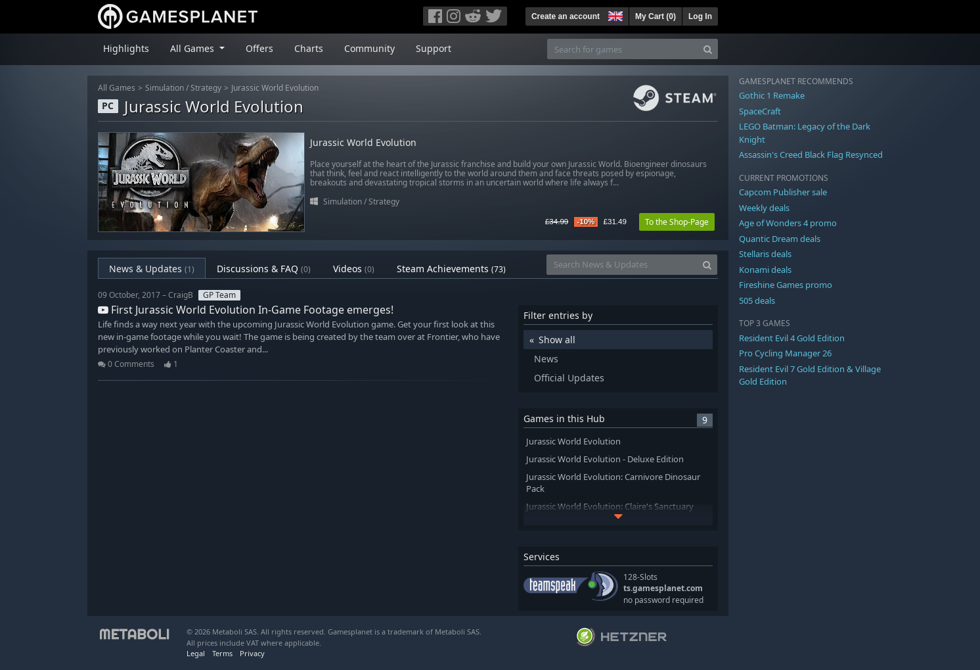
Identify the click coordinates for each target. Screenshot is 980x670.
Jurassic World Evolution (275, 88)
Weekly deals (764, 208)
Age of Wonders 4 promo (788, 223)
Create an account (565, 16)
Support (433, 48)
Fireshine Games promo (785, 285)
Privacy (252, 653)
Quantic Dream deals (779, 239)
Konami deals (765, 269)
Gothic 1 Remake (772, 95)
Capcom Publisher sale (783, 192)
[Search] (708, 49)
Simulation (164, 88)
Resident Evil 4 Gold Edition (792, 338)
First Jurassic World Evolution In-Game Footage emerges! (245, 309)
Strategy (205, 88)
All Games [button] (193, 48)
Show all (557, 339)
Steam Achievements (451, 268)
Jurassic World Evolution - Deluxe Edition (605, 459)
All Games (116, 88)
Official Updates (569, 377)
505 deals (757, 300)
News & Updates (151, 268)
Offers (259, 48)
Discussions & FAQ (264, 268)
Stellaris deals (765, 254)
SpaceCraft (760, 111)
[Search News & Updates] (622, 264)
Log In (700, 16)
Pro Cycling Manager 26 (785, 353)
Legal (196, 653)
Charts (308, 48)
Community (369, 48)
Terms (222, 653)
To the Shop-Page (677, 221)
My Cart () (655, 16)
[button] (614, 14)
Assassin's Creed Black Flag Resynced (811, 154)
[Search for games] (622, 49)
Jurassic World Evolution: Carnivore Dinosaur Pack (613, 483)
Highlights (126, 48)
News (546, 358)
